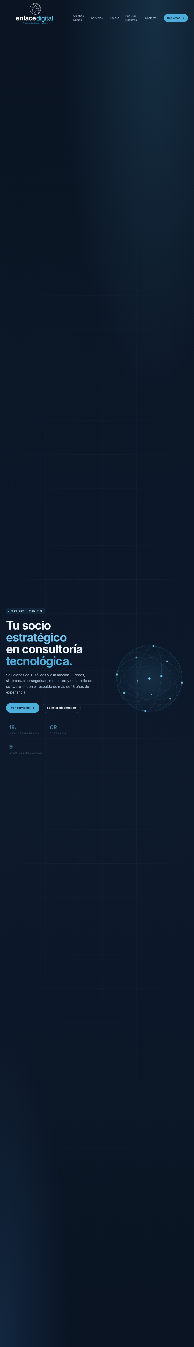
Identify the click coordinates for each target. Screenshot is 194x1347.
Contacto (150, 18)
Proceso (114, 18)
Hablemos (176, 18)
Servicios (97, 18)
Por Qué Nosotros (131, 17)
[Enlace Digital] (36, 17)
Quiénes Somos (78, 17)
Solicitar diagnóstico (61, 707)
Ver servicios (23, 707)
